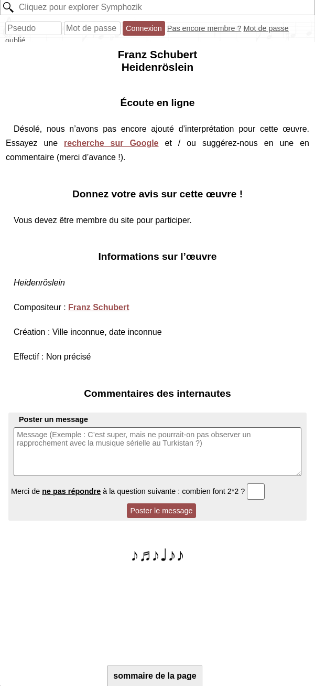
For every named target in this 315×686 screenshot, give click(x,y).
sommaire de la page (154, 675)
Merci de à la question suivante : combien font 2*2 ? (138, 491)
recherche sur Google (111, 143)
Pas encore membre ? (204, 28)
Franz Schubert (98, 307)
